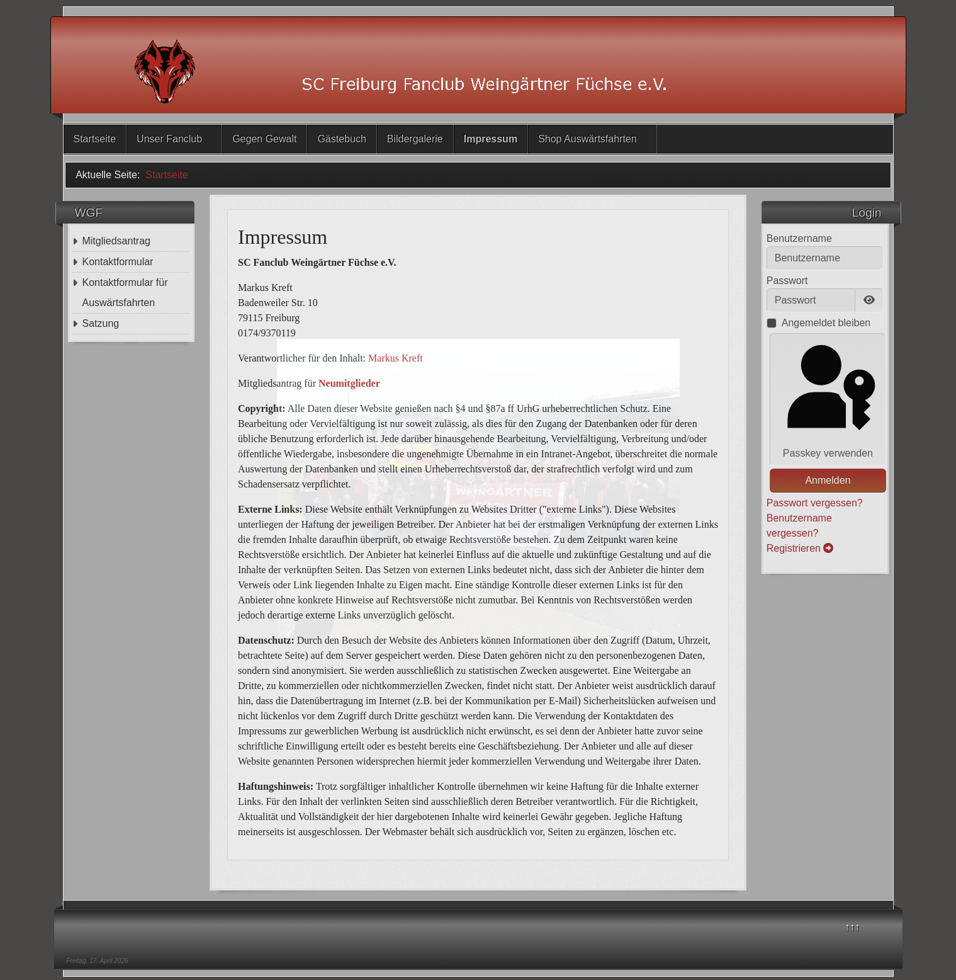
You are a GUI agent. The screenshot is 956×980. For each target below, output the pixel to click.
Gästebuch (341, 139)
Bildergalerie (415, 139)
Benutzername (799, 238)
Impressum (490, 139)
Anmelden (827, 480)
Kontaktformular (117, 261)
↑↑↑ (852, 926)
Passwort (787, 280)
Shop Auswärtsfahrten (587, 139)
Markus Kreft (395, 358)
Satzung (100, 323)
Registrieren (800, 548)
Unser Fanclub (169, 139)
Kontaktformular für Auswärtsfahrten (124, 292)
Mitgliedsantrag (116, 241)
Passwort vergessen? (815, 503)
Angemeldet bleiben (826, 322)
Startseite (95, 139)
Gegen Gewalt (264, 139)
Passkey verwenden (828, 398)
